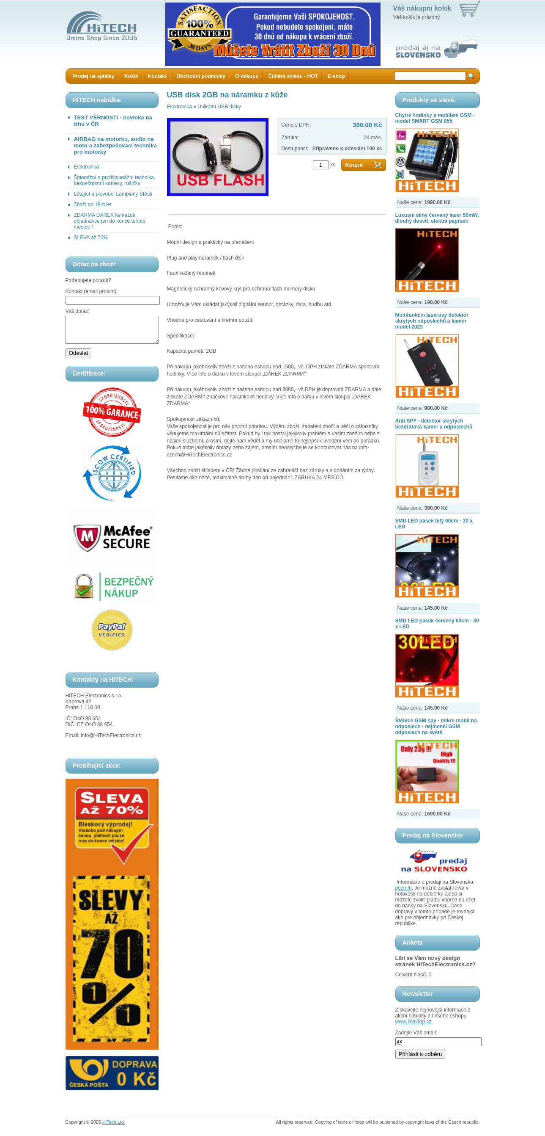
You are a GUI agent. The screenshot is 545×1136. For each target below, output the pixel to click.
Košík (131, 76)
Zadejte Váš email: (416, 1033)
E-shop (336, 76)
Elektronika (86, 167)
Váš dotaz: (78, 311)
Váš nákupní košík (422, 8)
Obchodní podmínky (200, 76)
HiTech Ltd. (113, 1127)
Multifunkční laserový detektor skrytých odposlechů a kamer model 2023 (431, 321)
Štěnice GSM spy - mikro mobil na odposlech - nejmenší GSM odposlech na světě (436, 726)
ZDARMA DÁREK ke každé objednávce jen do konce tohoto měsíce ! (109, 221)
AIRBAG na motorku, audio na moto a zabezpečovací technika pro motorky (115, 145)
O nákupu (246, 76)
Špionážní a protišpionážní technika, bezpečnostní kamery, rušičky (115, 180)
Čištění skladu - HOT (293, 76)
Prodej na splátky (94, 76)
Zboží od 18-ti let (93, 204)
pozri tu (403, 888)
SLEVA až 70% (91, 237)
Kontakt (157, 76)
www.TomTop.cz (413, 1022)
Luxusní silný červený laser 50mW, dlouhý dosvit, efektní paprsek (437, 218)
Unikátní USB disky (219, 107)
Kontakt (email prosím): (92, 291)
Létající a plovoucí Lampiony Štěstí (113, 194)
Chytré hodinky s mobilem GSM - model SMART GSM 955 (435, 118)
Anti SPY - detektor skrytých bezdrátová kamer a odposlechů (434, 424)
